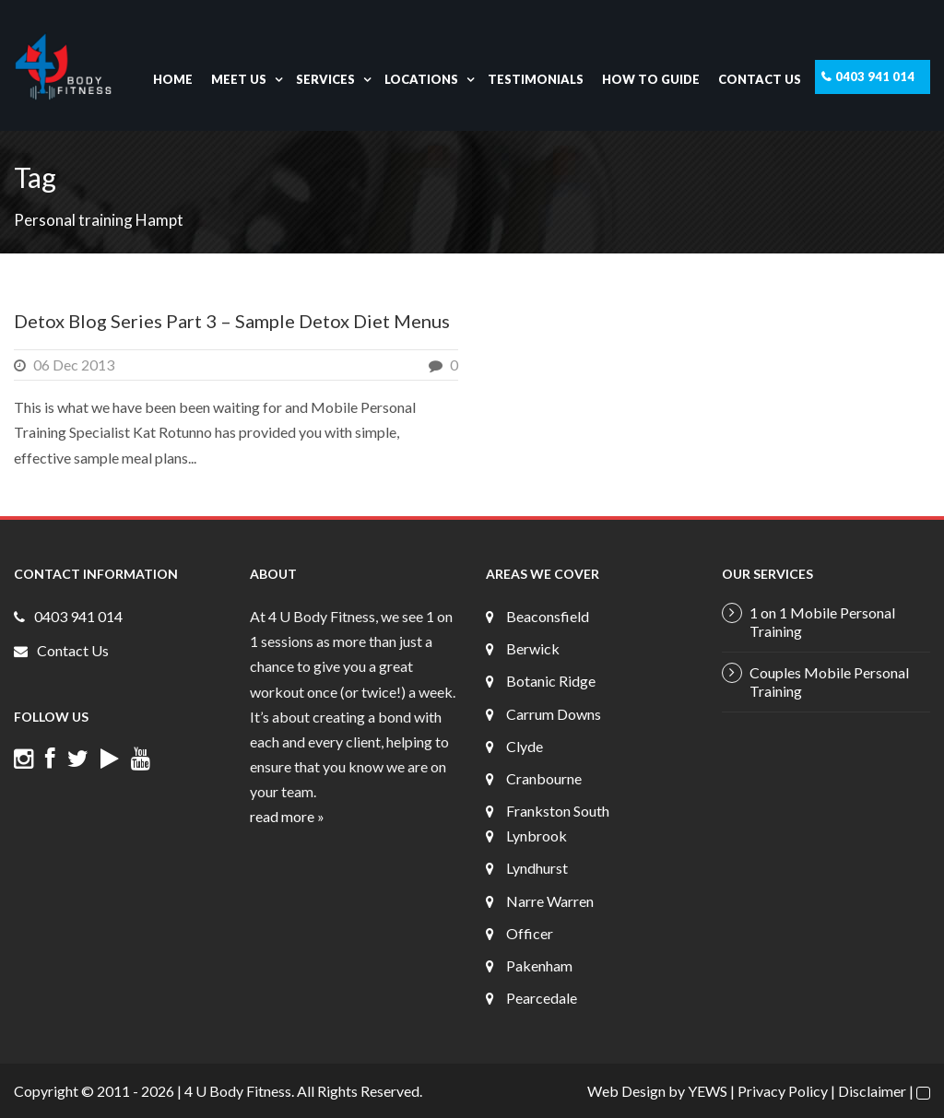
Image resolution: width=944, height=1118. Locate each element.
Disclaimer (872, 1091)
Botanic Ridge (551, 680)
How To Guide (651, 79)
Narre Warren (550, 901)
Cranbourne (544, 778)
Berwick (533, 648)
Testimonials (536, 79)
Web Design (626, 1091)
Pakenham (539, 965)
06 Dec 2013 (73, 364)
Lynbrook (536, 835)
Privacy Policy (783, 1091)
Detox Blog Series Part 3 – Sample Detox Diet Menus (232, 321)
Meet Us (238, 79)
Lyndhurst (537, 868)
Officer (529, 933)
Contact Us (759, 79)
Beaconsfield (547, 616)
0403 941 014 (874, 76)
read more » (287, 816)
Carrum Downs (553, 714)
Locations (421, 79)
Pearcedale (541, 997)
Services (325, 79)
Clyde (524, 746)
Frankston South (557, 810)
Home (173, 79)
